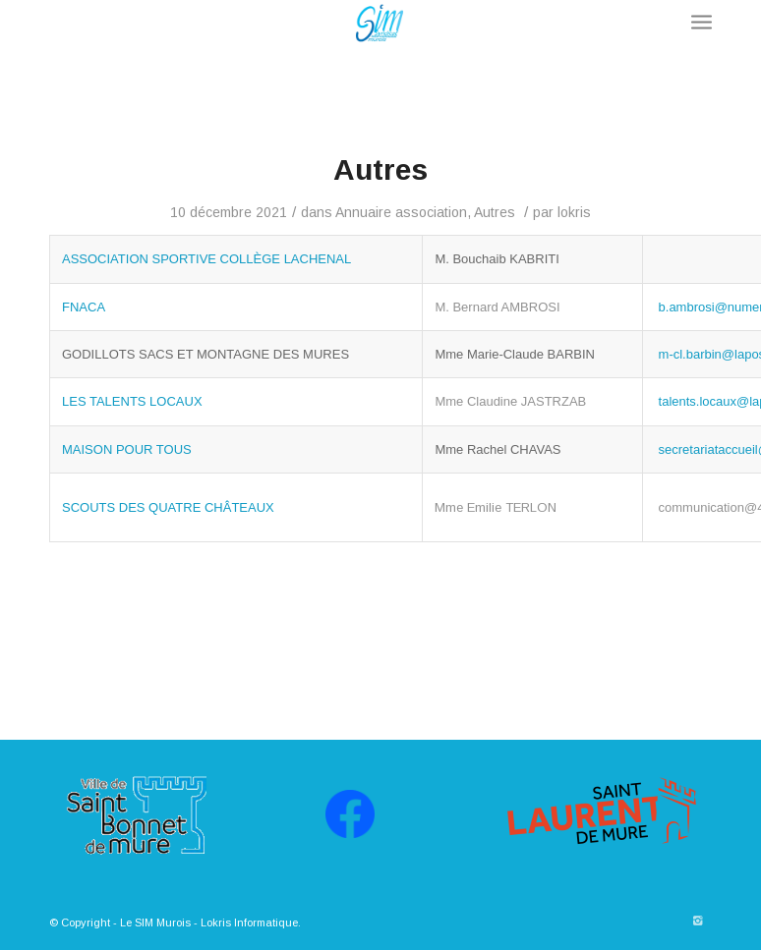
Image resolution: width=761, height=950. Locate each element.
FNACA (83, 307)
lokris (574, 212)
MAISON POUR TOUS (127, 449)
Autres (380, 169)
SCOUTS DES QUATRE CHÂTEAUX (168, 507)
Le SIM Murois (155, 922)
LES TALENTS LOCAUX (132, 401)
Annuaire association (401, 212)
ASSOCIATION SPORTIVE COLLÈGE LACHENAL (206, 258)
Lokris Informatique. (251, 922)
